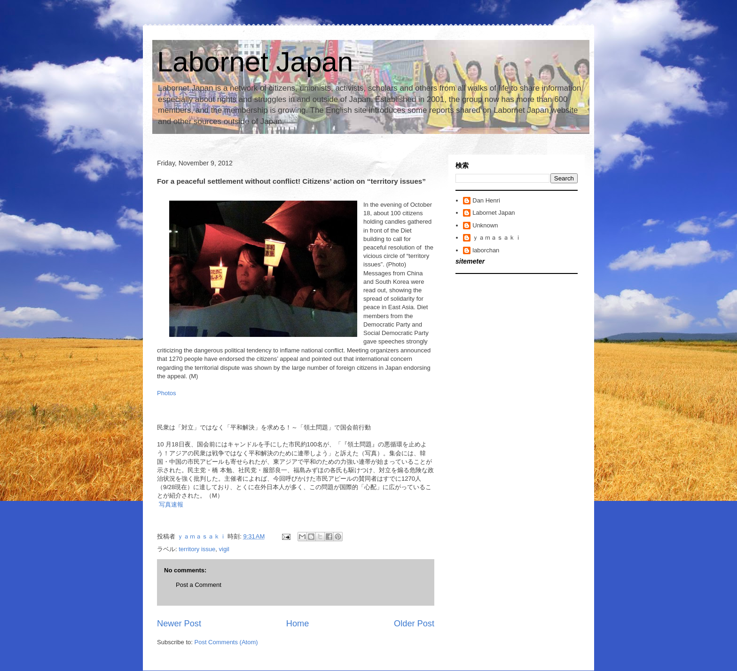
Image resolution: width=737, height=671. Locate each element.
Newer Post (179, 623)
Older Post (414, 623)
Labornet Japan (255, 62)
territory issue (197, 549)
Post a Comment (198, 584)
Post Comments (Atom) (226, 642)
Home (297, 623)
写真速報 (171, 504)
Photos (166, 393)
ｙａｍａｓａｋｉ (496, 237)
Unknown (485, 225)
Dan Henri (486, 200)
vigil (224, 549)
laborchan (485, 250)
